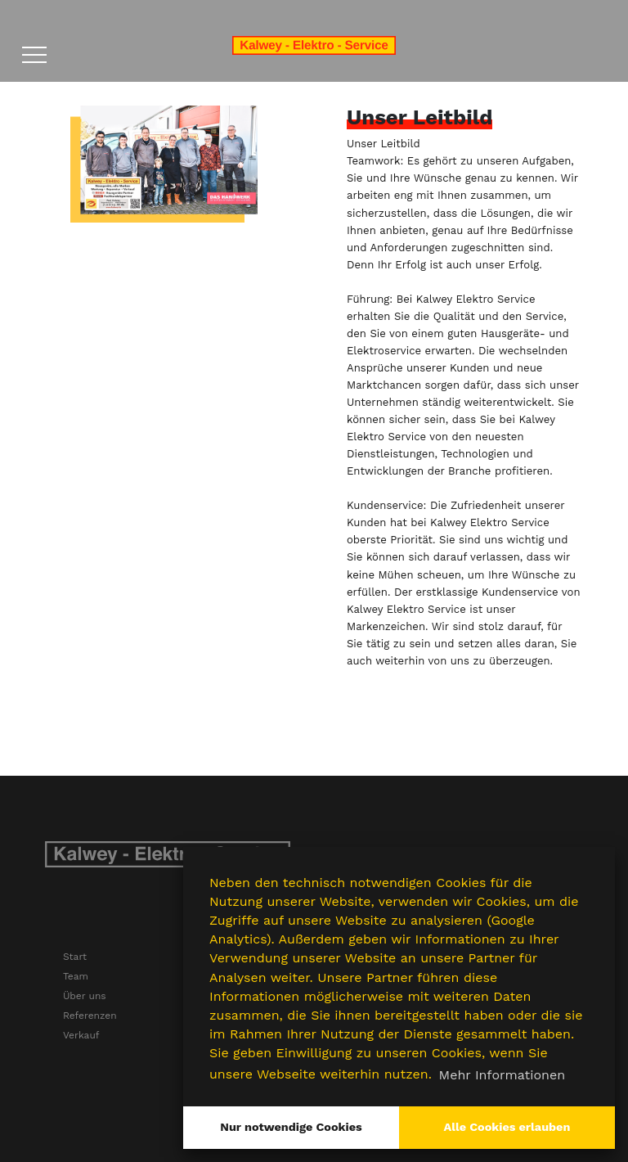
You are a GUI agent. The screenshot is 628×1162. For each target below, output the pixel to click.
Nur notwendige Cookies (290, 1126)
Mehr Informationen (502, 1075)
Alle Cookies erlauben (507, 1126)
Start (75, 956)
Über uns (84, 996)
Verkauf (81, 1035)
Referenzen (90, 1015)
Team (75, 976)
